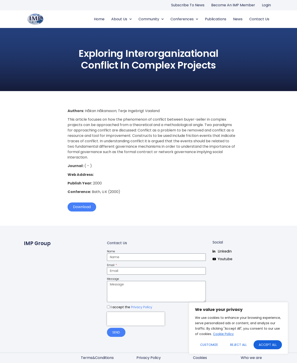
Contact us (259, 19)
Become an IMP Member (233, 5)
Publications (215, 19)
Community (151, 19)
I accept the (131, 307)
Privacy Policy (141, 307)
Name (111, 251)
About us (121, 19)
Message (113, 279)
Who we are (251, 357)
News (238, 19)
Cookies (200, 357)
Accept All (268, 344)
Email (111, 265)
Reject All (238, 344)
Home (99, 19)
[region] (238, 328)
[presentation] (136, 319)
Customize (209, 344)
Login (266, 5)
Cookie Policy (223, 334)
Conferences (184, 19)
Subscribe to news (187, 5)
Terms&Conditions (97, 357)
